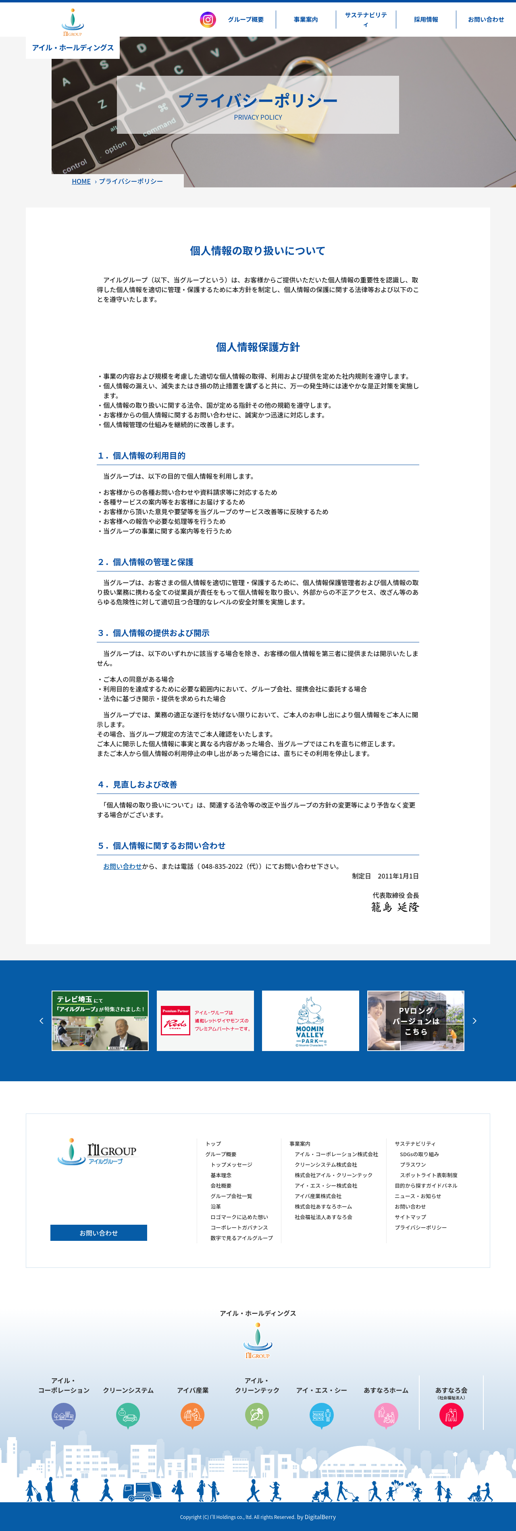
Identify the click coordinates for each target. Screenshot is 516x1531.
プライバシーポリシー (421, 1227)
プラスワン (413, 1164)
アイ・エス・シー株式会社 (326, 1185)
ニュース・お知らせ (418, 1196)
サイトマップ (410, 1217)
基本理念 (220, 1175)
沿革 (215, 1206)
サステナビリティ (366, 19)
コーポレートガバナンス (239, 1227)
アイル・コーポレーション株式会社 (336, 1154)
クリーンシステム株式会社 (326, 1164)
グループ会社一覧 (231, 1196)
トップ (213, 1143)
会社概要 (220, 1185)
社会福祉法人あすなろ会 (323, 1217)
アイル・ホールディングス (73, 30)
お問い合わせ (486, 19)
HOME (81, 181)
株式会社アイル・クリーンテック (334, 1175)
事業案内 (306, 19)
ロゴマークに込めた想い (239, 1217)
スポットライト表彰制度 (429, 1175)
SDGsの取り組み (419, 1154)
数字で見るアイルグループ (241, 1238)
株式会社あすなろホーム (323, 1206)
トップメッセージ (231, 1164)
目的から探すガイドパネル (426, 1185)
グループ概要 (246, 19)
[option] (100, 1021)
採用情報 (426, 19)
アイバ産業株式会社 (318, 1196)
